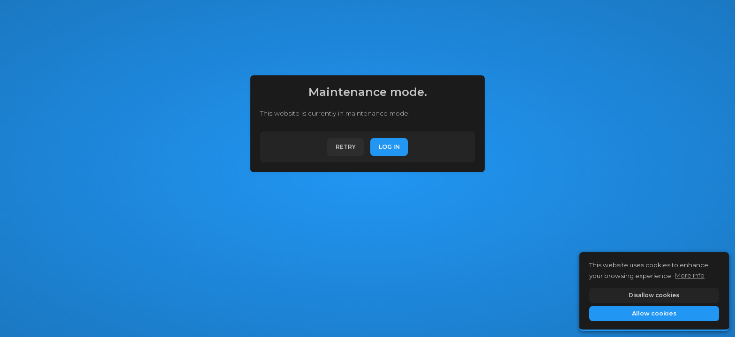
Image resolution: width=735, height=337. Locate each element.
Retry (346, 146)
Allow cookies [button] (654, 313)
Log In (389, 146)
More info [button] (690, 275)
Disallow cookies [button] (654, 295)
